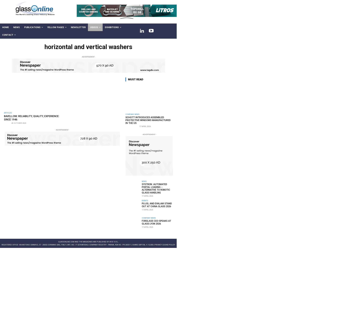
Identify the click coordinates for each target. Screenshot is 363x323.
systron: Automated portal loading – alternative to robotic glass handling (155, 188)
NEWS (144, 181)
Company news (132, 114)
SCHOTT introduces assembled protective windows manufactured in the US (148, 120)
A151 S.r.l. (114, 241)
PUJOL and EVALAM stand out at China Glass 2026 (156, 204)
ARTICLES (8, 113)
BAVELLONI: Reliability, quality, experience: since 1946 (25, 118)
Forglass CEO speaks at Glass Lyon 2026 (156, 221)
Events (145, 200)
